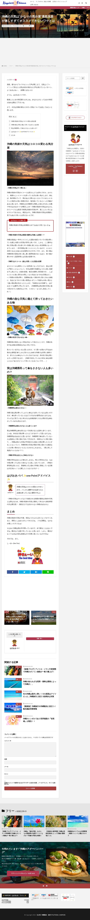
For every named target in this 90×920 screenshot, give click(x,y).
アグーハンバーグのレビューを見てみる (23, 873)
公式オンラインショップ (59, 1)
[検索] (83, 78)
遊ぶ (70, 282)
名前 (5, 759)
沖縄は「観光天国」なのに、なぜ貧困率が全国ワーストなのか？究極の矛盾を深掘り (33, 833)
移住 (31, 26)
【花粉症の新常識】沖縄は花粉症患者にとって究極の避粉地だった (55, 833)
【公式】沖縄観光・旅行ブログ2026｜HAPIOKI (50, 915)
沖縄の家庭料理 (74, 273)
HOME (5, 66)
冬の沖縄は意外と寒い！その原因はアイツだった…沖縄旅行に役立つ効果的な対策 (39, 695)
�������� (80, 242)
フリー (26, 26)
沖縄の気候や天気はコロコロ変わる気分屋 (22, 121)
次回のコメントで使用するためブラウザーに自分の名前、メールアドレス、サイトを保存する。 (29, 783)
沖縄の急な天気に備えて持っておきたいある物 (24, 124)
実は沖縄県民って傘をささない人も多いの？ (23, 128)
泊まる (71, 277)
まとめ (12, 135)
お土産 (71, 256)
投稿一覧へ (39, 638)
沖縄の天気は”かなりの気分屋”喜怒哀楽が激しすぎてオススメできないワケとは (35, 66)
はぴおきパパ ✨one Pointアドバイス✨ (22, 131)
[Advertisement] (45, 51)
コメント (7, 740)
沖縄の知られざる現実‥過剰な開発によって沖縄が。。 (39, 682)
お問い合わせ (34, 4)
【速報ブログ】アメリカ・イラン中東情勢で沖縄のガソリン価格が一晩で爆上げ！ (39, 670)
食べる (71, 287)
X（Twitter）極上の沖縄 (43, 1)
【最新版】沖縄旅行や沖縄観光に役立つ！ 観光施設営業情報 (39, 707)
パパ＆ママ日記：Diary (75, 262)
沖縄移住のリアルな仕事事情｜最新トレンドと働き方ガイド (77, 833)
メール (6, 766)
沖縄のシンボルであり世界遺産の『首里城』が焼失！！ (38, 720)
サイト (6, 774)
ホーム (32, 1)
